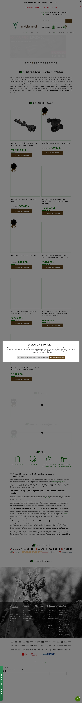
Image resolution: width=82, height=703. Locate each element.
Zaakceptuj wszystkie (57, 357)
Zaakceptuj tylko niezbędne (27, 357)
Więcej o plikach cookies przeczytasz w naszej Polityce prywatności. (40, 354)
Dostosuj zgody (43, 357)
